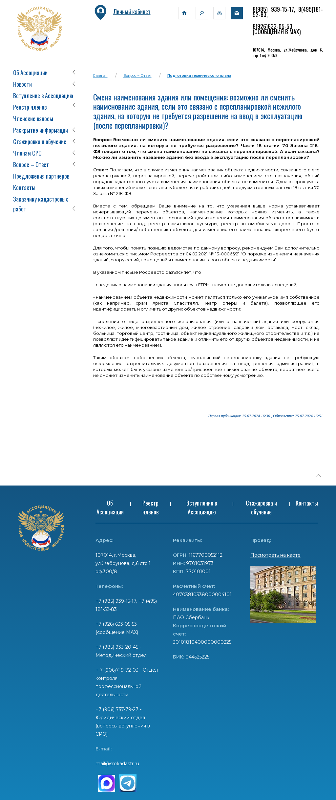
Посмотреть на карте (275, 555)
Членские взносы (33, 118)
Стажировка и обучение (39, 141)
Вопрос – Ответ (31, 164)
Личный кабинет (122, 11)
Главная (100, 75)
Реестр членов (30, 107)
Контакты (24, 187)
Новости (22, 84)
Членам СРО (27, 153)
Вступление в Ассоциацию (43, 95)
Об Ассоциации (30, 72)
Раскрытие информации (40, 130)
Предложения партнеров (41, 176)
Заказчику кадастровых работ (40, 204)
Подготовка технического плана (199, 75)
